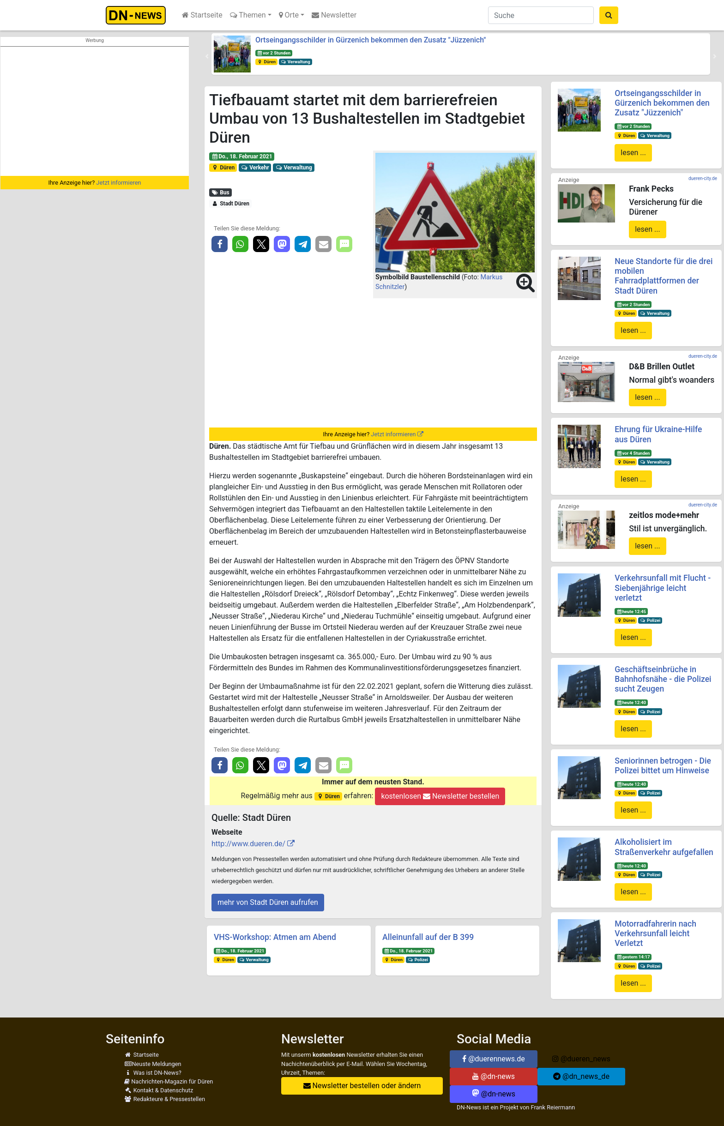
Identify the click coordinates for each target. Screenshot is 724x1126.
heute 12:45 (631, 611)
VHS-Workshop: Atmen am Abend (275, 937)
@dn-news (493, 1076)
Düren (266, 61)
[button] (207, 56)
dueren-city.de (702, 178)
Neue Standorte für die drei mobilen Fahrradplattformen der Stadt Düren (663, 276)
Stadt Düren (230, 203)
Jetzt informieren (118, 182)
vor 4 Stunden (633, 453)
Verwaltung (295, 61)
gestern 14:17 (633, 956)
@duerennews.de (493, 1058)
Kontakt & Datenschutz (158, 1090)
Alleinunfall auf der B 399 (428, 937)
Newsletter (334, 15)
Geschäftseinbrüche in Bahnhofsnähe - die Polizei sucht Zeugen (663, 679)
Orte (289, 15)
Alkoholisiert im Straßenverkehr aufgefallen (664, 846)
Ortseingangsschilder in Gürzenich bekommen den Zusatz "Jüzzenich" (370, 40)
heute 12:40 (631, 702)
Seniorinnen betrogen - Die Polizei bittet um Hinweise (663, 765)
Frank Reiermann (553, 1107)
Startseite (202, 15)
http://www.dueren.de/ (248, 843)
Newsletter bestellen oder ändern (362, 1085)
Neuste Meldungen (152, 1063)
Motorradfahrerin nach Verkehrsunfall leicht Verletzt (655, 933)
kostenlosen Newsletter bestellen (440, 796)
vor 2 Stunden (273, 52)
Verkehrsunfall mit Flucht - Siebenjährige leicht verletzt (663, 587)
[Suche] (541, 15)
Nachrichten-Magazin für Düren (168, 1081)
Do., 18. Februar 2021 (241, 156)
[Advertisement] (94, 111)
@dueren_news (581, 1058)
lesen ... (633, 152)
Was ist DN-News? (152, 1072)
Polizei (418, 959)
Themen (248, 15)
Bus (220, 192)
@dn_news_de (581, 1076)
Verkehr (255, 167)
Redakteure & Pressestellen (164, 1099)
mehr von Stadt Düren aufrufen (267, 902)
